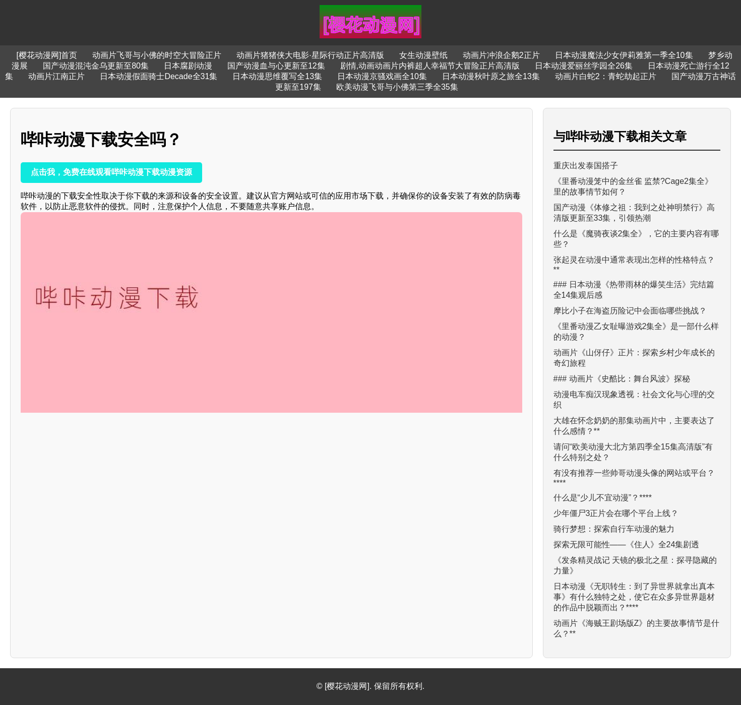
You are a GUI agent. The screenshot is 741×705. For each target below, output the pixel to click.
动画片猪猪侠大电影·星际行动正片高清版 (310, 55)
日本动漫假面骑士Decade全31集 (158, 76)
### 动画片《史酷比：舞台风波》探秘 (621, 378)
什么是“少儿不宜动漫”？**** (602, 497)
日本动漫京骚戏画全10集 (382, 76)
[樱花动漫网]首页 (46, 55)
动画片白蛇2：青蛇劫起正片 (605, 76)
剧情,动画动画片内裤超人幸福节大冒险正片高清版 (430, 65)
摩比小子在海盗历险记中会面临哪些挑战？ (630, 310)
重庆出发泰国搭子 (585, 165)
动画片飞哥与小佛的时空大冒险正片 (156, 55)
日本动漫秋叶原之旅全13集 (491, 76)
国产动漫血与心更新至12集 (276, 65)
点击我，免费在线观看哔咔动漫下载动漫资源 (111, 172)
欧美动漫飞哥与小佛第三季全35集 (397, 87)
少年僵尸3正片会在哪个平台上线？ (616, 513)
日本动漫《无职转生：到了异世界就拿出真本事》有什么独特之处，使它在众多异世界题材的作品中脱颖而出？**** (634, 597)
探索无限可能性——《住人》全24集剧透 (626, 544)
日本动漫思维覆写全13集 (277, 76)
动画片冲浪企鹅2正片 (501, 55)
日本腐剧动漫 (188, 65)
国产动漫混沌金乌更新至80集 (96, 65)
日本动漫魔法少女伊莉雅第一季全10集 (624, 55)
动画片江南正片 (56, 76)
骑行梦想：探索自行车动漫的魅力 (613, 529)
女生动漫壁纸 (423, 55)
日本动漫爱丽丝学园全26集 (584, 65)
